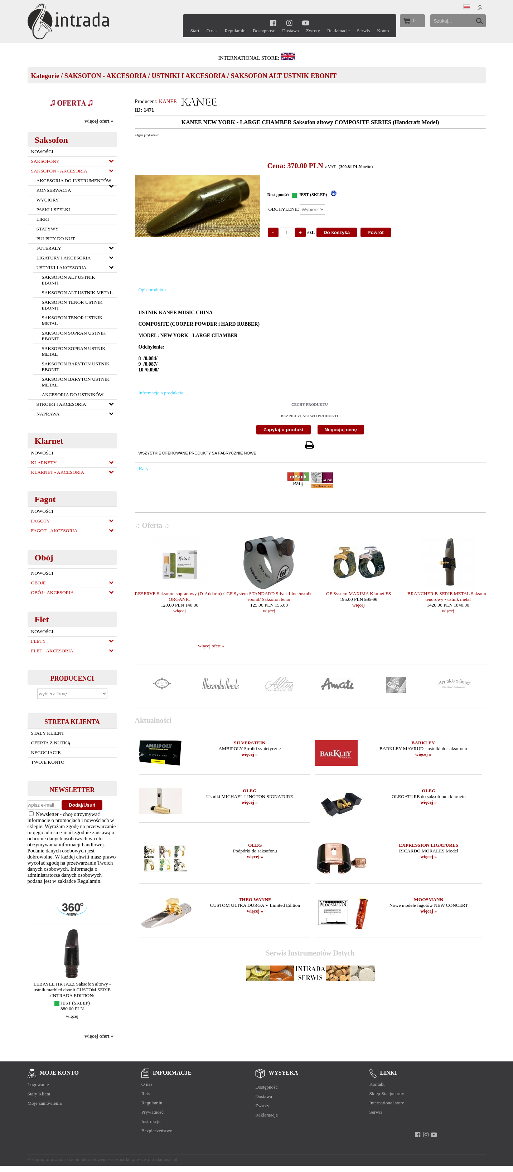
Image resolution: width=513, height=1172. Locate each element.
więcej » (250, 754)
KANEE (168, 101)
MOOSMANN (428, 899)
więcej (72, 1016)
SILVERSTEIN (249, 742)
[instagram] (289, 23)
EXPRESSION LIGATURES (428, 845)
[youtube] (306, 23)
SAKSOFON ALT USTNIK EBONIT (284, 75)
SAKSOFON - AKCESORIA (105, 75)
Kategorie (45, 75)
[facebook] (273, 23)
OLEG (250, 790)
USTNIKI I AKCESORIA (188, 75)
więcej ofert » (98, 121)
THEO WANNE (255, 899)
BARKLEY (423, 742)
